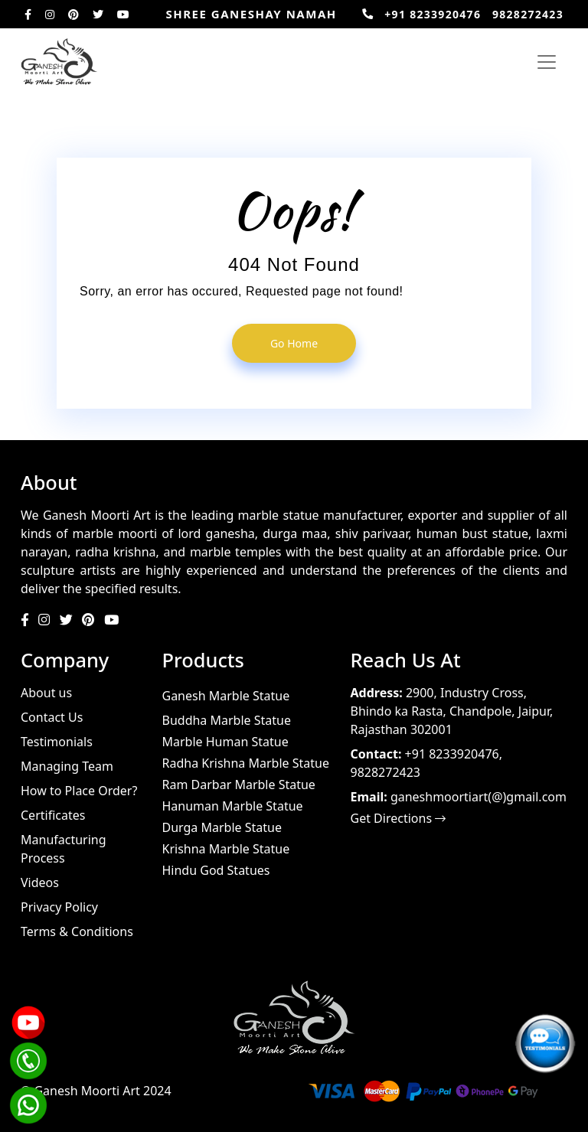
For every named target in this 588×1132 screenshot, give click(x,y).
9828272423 (528, 14)
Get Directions (398, 818)
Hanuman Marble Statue (232, 806)
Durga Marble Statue (222, 827)
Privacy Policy (59, 907)
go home (294, 343)
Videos (40, 882)
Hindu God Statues (216, 870)
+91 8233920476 (432, 14)
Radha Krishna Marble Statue (245, 763)
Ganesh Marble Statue (226, 695)
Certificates (53, 815)
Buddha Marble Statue (226, 720)
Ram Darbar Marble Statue (238, 784)
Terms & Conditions (77, 931)
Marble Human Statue (225, 741)
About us (46, 692)
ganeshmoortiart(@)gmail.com (478, 796)
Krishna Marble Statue (226, 848)
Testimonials (57, 741)
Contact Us (52, 717)
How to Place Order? (79, 790)
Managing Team (67, 766)
